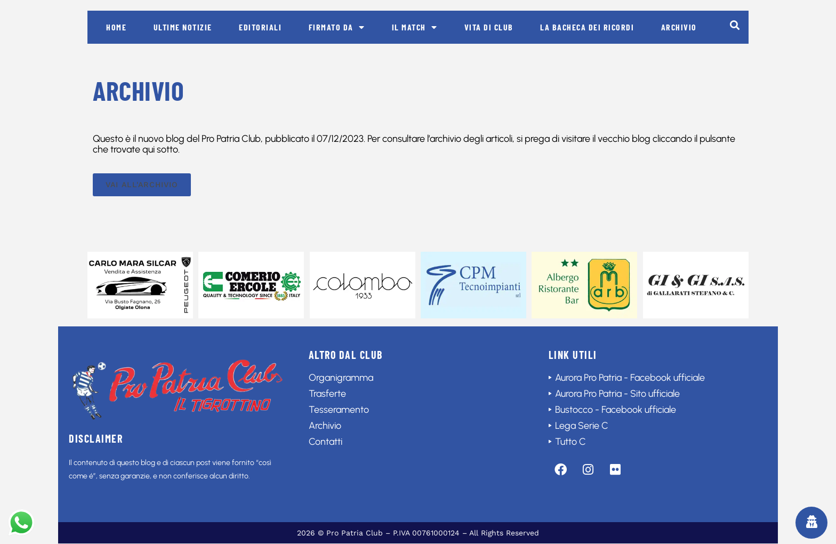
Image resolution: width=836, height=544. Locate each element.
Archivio (679, 27)
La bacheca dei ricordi (587, 27)
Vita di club (488, 27)
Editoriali (260, 27)
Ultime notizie (183, 27)
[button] (734, 25)
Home (116, 27)
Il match (415, 27)
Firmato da (337, 27)
